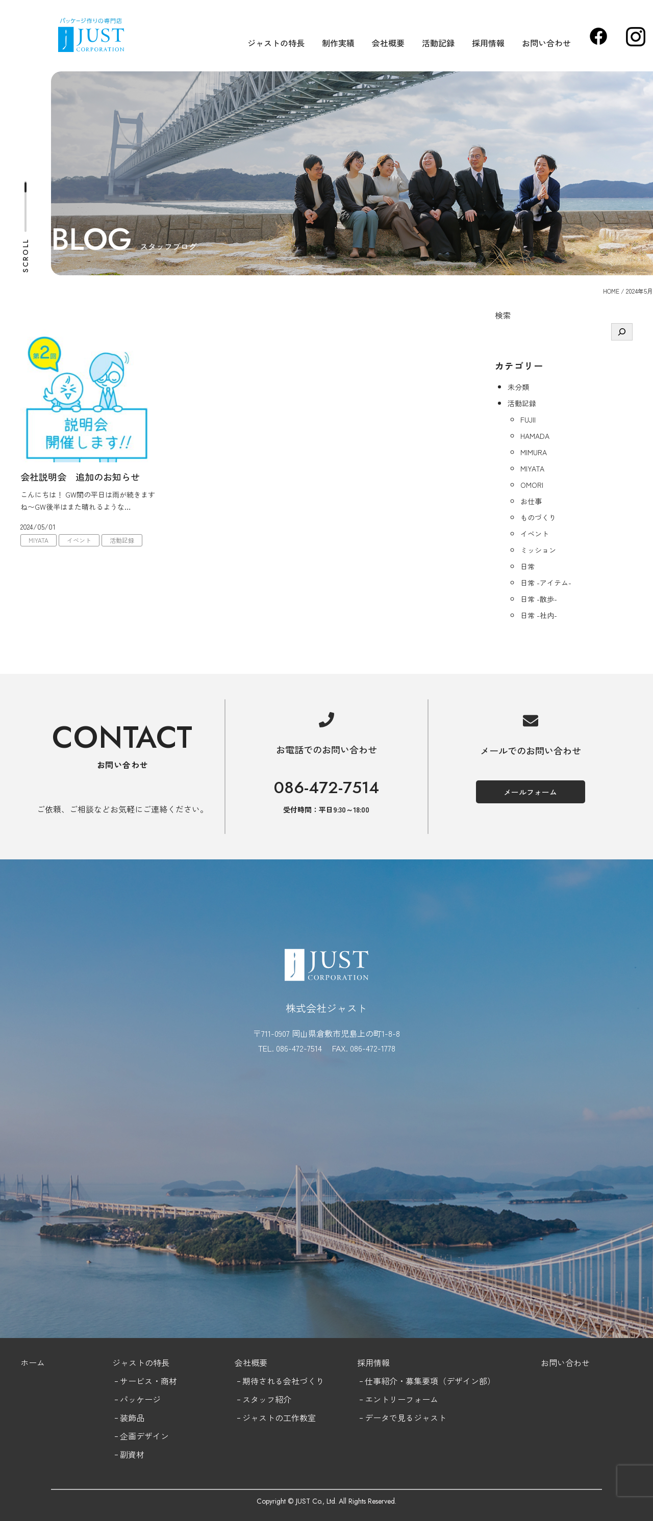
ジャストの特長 (276, 43)
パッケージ (140, 1399)
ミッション (538, 550)
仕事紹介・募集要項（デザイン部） (430, 1381)
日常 (527, 566)
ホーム (32, 1362)
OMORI (531, 485)
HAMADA (534, 436)
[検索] (622, 331)
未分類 (518, 387)
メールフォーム (530, 791)
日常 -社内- (538, 615)
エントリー (385, 1399)
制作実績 (338, 43)
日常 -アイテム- (545, 583)
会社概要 (388, 43)
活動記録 (438, 43)
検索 (503, 315)
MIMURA (533, 452)
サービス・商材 (148, 1381)
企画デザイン (144, 1436)
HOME (611, 290)
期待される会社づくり (283, 1381)
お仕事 (531, 501)
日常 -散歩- (538, 599)
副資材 (132, 1454)
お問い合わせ (546, 43)
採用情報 (488, 43)
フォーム (422, 1399)
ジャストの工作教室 (279, 1417)
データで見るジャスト (405, 1417)
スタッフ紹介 (266, 1399)
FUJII (528, 419)
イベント (79, 540)
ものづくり (538, 517)
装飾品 (132, 1417)
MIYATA (38, 540)
